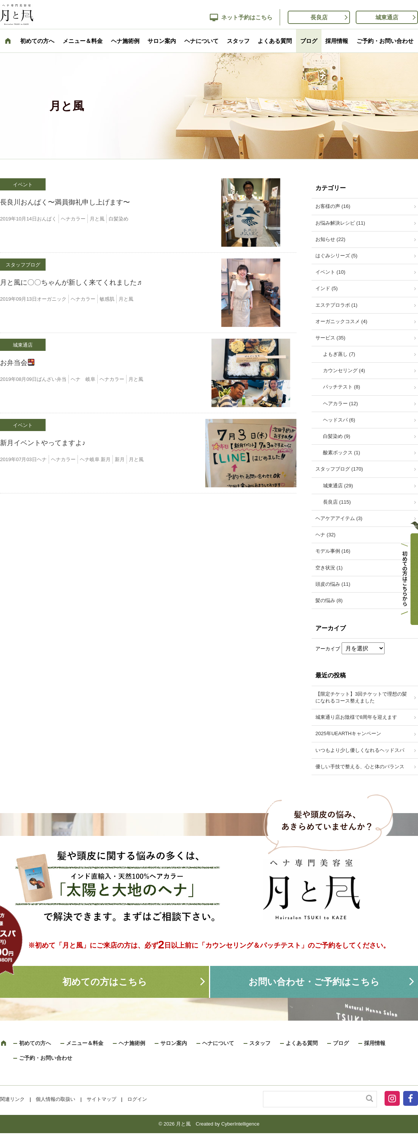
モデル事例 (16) (332, 551)
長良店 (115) (337, 502)
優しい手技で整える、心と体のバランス (359, 766)
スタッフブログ (23, 265)
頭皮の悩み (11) (332, 584)
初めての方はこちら (104, 982)
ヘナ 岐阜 (83, 379)
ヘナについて (201, 41)
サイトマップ (101, 1099)
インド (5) (326, 288)
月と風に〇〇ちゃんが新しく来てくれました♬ (71, 282)
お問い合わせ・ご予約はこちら (314, 982)
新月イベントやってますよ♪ (43, 443)
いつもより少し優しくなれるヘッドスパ (359, 750)
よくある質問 (275, 41)
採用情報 (336, 41)
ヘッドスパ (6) (339, 420)
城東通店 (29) (338, 485)
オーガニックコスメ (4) (341, 321)
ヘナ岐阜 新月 (95, 459)
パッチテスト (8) (341, 387)
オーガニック (51, 299)
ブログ (308, 41)
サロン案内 (161, 41)
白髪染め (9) (336, 436)
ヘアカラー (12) (340, 403)
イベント (23, 184)
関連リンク (12, 1099)
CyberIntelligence (240, 1124)
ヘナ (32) (325, 534)
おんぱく (47, 219)
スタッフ (238, 41)
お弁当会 (17, 362)
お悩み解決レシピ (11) (340, 223)
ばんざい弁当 (51, 379)
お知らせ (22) (330, 239)
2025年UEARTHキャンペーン (348, 733)
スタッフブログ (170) (339, 469)
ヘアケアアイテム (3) (339, 518)
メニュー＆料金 (83, 41)
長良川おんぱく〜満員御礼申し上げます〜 (65, 202)
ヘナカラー (73, 219)
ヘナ (42, 459)
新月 (120, 459)
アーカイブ (327, 649)
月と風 (97, 219)
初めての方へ (37, 41)
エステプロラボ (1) (336, 305)
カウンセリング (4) (344, 370)
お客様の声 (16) (332, 206)
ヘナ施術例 (125, 41)
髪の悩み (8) (329, 600)
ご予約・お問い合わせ (384, 41)
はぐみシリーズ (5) (336, 255)
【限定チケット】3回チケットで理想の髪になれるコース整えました (361, 697)
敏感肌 (107, 299)
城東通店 (386, 17)
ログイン (137, 1099)
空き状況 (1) (329, 568)
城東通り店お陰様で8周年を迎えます (356, 717)
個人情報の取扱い (55, 1099)
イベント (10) (330, 272)
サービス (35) (330, 338)
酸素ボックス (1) (341, 452)
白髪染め (118, 219)
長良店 (319, 17)
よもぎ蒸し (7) (339, 354)
